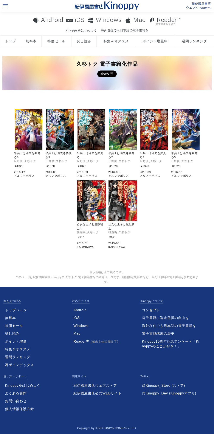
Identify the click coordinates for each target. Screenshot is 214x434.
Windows (109, 19)
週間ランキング (194, 41)
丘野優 (18, 161)
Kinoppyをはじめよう (81, 30)
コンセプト (151, 310)
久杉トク (30, 161)
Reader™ (165, 21)
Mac (139, 19)
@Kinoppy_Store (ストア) (163, 385)
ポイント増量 (16, 341)
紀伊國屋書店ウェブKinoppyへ (198, 5)
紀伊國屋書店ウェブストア (95, 385)
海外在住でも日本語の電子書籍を (125, 30)
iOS (79, 19)
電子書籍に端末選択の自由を (165, 318)
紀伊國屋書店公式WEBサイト (97, 393)
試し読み (84, 41)
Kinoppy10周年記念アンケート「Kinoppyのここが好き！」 (170, 344)
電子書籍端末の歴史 (158, 333)
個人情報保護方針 (19, 409)
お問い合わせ (16, 401)
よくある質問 (16, 393)
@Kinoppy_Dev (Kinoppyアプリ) (169, 393)
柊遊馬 (81, 232)
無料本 (31, 41)
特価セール (56, 41)
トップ (10, 41)
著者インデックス (19, 365)
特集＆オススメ (116, 41)
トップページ (16, 310)
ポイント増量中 (155, 41)
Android (52, 19)
